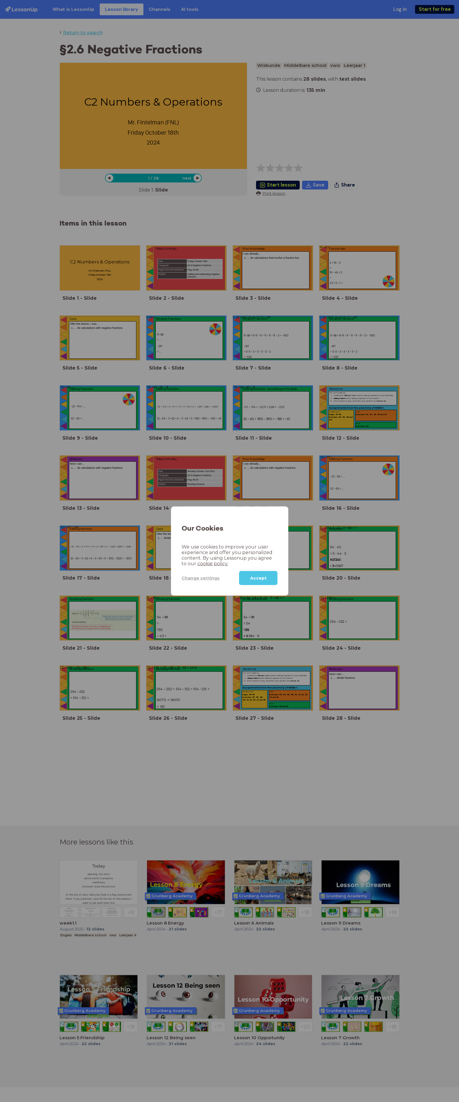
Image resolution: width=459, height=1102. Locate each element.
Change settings (201, 577)
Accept (258, 578)
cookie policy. (212, 563)
